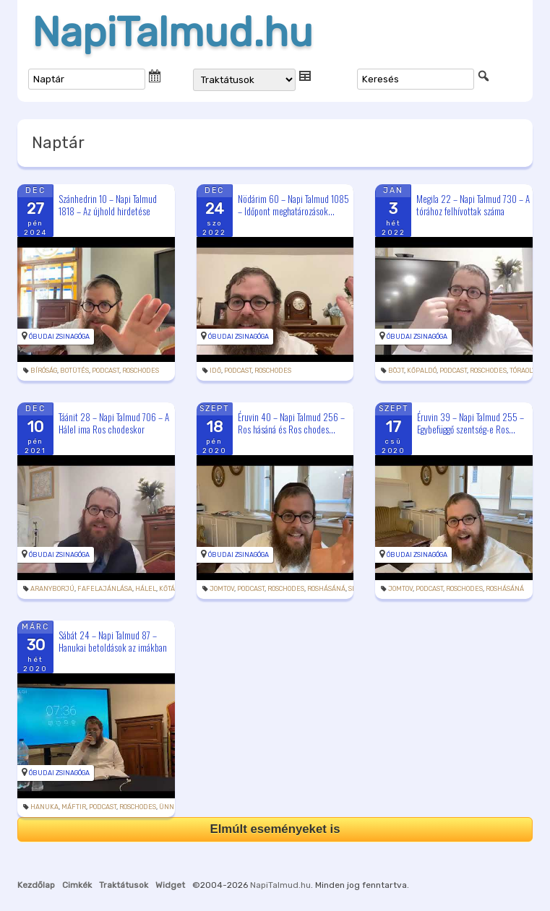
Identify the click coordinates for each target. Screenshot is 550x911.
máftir (73, 807)
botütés (74, 370)
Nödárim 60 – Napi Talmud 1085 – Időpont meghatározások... (293, 204)
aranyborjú (52, 588)
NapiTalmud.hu (172, 32)
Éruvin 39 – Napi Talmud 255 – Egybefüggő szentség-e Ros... (470, 423)
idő (215, 370)
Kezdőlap (36, 885)
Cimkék (77, 885)
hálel (145, 588)
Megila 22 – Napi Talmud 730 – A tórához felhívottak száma (473, 204)
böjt (396, 370)
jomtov (222, 588)
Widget (170, 885)
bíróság (43, 370)
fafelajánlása (104, 588)
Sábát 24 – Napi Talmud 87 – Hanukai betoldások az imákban (113, 641)
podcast (105, 370)
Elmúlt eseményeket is (275, 829)
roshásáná (326, 588)
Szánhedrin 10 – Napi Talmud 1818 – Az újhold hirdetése (108, 204)
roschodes (140, 370)
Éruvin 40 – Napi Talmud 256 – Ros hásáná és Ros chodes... (291, 423)
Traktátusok (123, 885)
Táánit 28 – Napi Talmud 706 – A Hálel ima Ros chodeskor (114, 423)
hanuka (44, 807)
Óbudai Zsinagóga (59, 336)
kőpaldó (422, 370)
